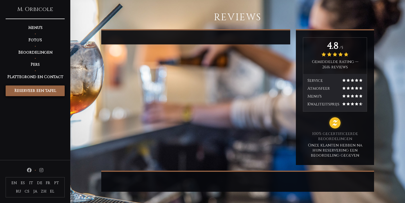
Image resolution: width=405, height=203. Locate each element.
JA (35, 191)
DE (39, 183)
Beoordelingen (35, 52)
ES (23, 183)
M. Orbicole (35, 9)
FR (48, 183)
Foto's (35, 40)
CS (26, 191)
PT (56, 183)
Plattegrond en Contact (35, 77)
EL (52, 191)
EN (14, 183)
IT (31, 183)
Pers (35, 64)
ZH (43, 191)
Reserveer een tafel (35, 90)
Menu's (35, 27)
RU (18, 191)
